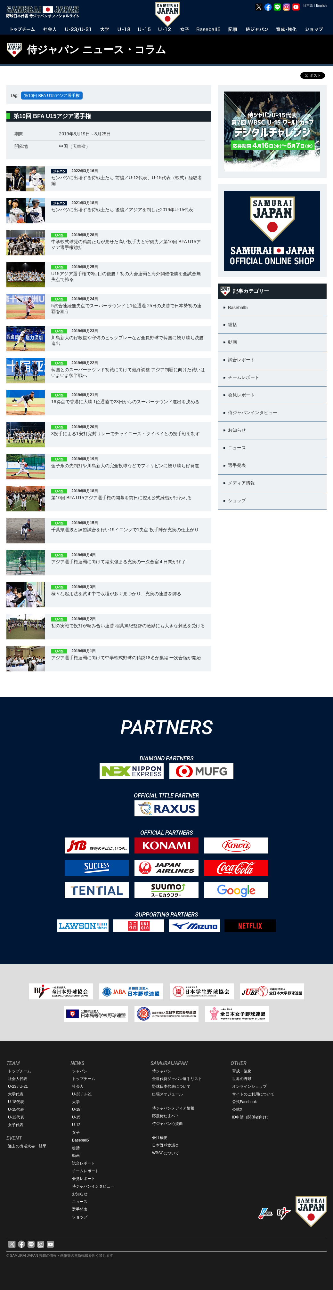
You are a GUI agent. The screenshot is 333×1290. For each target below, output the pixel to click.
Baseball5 (80, 1140)
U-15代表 (16, 1109)
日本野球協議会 (165, 1145)
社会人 (78, 1086)
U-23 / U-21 (18, 1086)
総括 (76, 1148)
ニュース (79, 1201)
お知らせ (79, 1194)
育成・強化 (241, 1071)
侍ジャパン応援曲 (167, 1123)
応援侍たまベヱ (165, 1116)
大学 (76, 1102)
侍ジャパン (161, 1071)
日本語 (308, 5)
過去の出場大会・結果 (27, 1146)
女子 (76, 1132)
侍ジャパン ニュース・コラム (96, 49)
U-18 (76, 1109)
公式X (237, 1109)
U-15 (76, 1117)
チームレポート (85, 1171)
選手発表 (79, 1209)
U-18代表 (16, 1102)
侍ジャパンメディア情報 (173, 1108)
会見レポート (83, 1178)
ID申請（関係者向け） (251, 1117)
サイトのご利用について (253, 1094)
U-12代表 (16, 1117)
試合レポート (83, 1163)
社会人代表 (17, 1079)
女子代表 (15, 1125)
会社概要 (159, 1137)
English (321, 5)
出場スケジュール (167, 1094)
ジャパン (79, 1071)
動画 (76, 1155)
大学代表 (15, 1094)
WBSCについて (165, 1153)
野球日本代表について (171, 1086)
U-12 (76, 1125)
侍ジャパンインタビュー (93, 1186)
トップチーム (19, 1071)
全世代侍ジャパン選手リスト (177, 1079)
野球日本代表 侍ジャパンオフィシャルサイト (44, 12)
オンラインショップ (249, 1086)
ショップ (79, 1217)
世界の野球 (241, 1079)
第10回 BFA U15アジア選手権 (51, 95)
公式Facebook (244, 1102)
